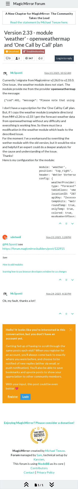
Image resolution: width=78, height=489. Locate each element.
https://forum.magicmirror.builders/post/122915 (33, 248)
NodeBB (44, 463)
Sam (39, 455)
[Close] (71, 329)
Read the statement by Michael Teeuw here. (39, 22)
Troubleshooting (33, 51)
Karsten (38, 459)
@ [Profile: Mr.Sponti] (9, 244)
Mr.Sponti (16, 72)
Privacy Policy (45, 472)
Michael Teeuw (55, 450)
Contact (29, 472)
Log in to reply (64, 58)
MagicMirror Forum (29, 3)
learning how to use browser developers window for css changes (35, 271)
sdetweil (15, 237)
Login (25, 396)
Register (13, 396)
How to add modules (13, 264)
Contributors (39, 468)
